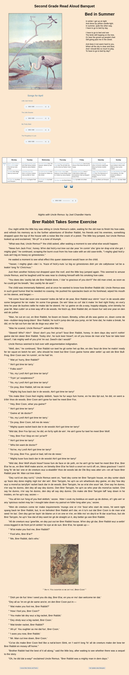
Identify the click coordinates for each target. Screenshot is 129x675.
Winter (94, 179)
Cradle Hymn (114, 179)
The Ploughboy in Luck (29, 136)
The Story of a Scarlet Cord (118, 163)
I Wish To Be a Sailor (59, 171)
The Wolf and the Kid (44, 171)
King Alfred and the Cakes (29, 163)
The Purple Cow (43, 179)
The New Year (11, 179)
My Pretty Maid (26, 124)
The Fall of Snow (43, 163)
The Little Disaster (27, 112)
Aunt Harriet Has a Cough (99, 163)
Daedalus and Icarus (77, 171)
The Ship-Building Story (117, 171)
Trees (74, 179)
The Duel (24, 179)
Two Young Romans (77, 163)
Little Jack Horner (27, 101)
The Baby (10, 171)
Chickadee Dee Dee (27, 171)
